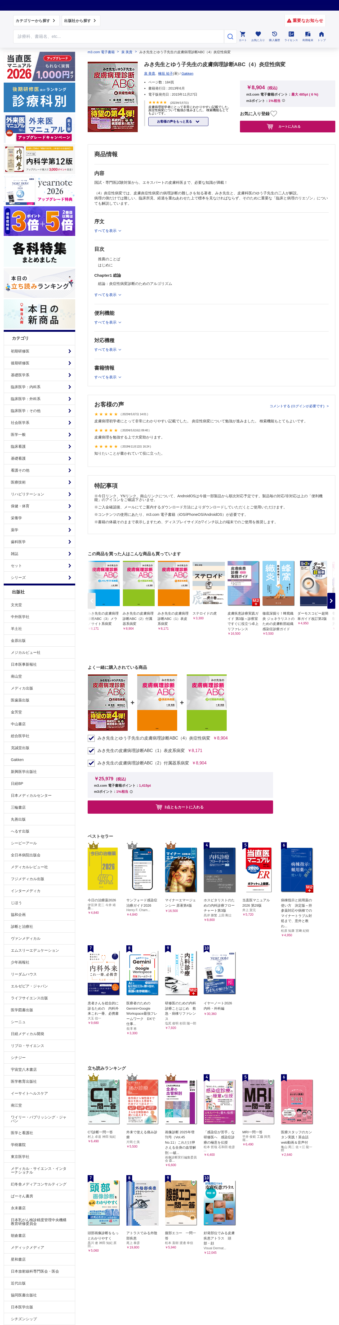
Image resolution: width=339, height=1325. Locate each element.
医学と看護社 (22, 1133)
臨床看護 (18, 446)
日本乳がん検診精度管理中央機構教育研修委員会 (38, 1222)
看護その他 (20, 470)
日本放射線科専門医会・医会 (35, 1271)
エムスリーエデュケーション (35, 950)
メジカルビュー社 (26, 652)
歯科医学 (18, 542)
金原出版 (18, 640)
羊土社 (16, 628)
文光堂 (16, 605)
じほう (16, 903)
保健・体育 (20, 506)
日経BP (17, 783)
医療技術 (18, 482)
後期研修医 (20, 363)
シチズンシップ (24, 1319)
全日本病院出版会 (26, 855)
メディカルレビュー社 (29, 867)
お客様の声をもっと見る (175, 121)
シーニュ (18, 1022)
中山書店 (18, 724)
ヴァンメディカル (26, 938)
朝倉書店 (18, 1235)
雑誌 (14, 554)
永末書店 (18, 1208)
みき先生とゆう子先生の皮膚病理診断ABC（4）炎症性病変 (153, 738)
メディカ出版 (22, 688)
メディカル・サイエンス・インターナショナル (38, 1170)
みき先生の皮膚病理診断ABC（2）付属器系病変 (143, 763)
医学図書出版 (22, 1010)
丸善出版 (18, 819)
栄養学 (16, 518)
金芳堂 (16, 712)
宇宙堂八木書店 (24, 1069)
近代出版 (18, 1283)
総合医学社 (20, 736)
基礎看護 (18, 458)
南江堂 (16, 1105)
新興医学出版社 (24, 771)
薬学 (14, 530)
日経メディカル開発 (27, 1034)
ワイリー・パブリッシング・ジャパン (38, 1119)
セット (16, 565)
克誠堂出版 (20, 748)
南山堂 (16, 676)
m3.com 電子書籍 (101, 52)
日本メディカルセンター (31, 795)
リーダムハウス (24, 974)
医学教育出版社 (24, 1081)
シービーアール (24, 843)
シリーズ (18, 577)
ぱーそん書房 (22, 1196)
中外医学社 (20, 617)
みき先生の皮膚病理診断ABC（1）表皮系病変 (141, 751)
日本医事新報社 (24, 664)
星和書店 (18, 1259)
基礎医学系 (20, 375)
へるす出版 (20, 831)
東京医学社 (20, 1156)
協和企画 (18, 914)
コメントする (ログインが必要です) (297, 406)
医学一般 (18, 434)
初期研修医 (20, 351)
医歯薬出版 (20, 700)
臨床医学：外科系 (26, 399)
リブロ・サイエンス (27, 1046)
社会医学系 (20, 422)
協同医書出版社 (24, 1295)
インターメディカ (26, 891)
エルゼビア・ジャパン (29, 986)
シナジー (18, 1057)
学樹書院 (18, 1145)
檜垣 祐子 (165, 73)
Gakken (17, 760)
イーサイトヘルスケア (29, 1093)
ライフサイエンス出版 (29, 998)
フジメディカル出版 (27, 879)
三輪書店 (18, 807)
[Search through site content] (118, 36)
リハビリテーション (27, 494)
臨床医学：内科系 (26, 387)
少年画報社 (20, 962)
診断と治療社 (22, 926)
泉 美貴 (127, 52)
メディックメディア (27, 1247)
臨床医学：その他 (26, 411)
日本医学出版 (22, 1307)
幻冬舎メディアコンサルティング (38, 1184)
